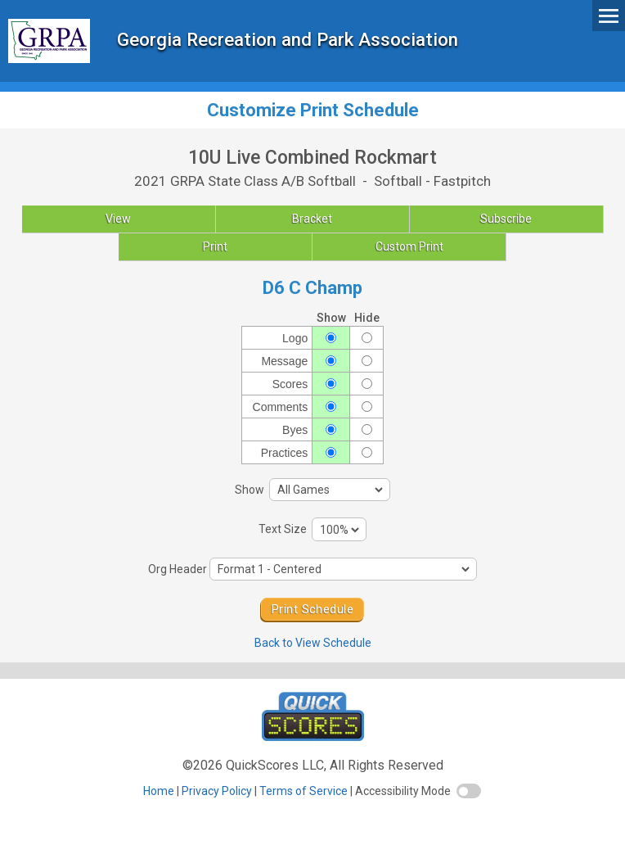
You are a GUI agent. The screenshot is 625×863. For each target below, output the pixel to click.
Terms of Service (303, 790)
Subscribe (506, 218)
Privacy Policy (217, 790)
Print (215, 246)
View (118, 218)
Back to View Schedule (312, 642)
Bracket (312, 218)
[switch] (468, 791)
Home (158, 790)
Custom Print (409, 246)
